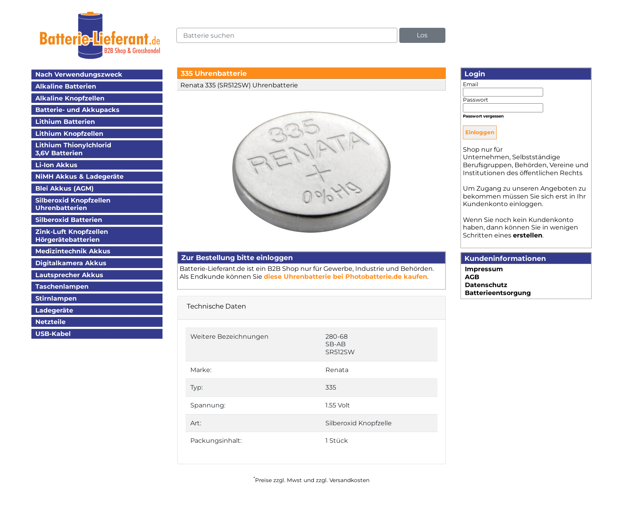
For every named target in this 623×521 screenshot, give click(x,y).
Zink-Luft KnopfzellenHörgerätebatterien (71, 235)
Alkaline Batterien (65, 86)
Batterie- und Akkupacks (77, 110)
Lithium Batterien (65, 121)
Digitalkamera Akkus (70, 263)
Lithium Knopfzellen (69, 133)
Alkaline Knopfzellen (69, 98)
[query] (286, 35)
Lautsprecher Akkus (69, 275)
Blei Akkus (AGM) (64, 188)
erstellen (527, 235)
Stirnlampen (56, 298)
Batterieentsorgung (498, 293)
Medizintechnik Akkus (72, 251)
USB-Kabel (53, 334)
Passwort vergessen (483, 116)
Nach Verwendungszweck (78, 74)
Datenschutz (486, 285)
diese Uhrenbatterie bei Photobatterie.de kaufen (345, 276)
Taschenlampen (62, 286)
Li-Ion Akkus (56, 165)
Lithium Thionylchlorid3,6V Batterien (73, 149)
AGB (472, 277)
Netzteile (50, 322)
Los (422, 35)
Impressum (484, 269)
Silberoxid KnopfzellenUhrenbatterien (72, 204)
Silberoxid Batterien (68, 220)
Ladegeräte (54, 310)
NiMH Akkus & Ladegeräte (79, 176)
